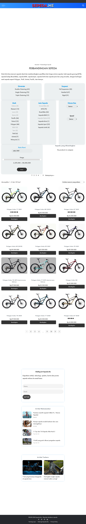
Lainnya (35, 426)
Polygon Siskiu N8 (71, 280)
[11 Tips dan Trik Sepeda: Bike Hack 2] (27, 432)
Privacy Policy (54, 521)
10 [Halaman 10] (51, 331)
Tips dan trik (36, 433)
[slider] (3, 159)
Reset (21, 169)
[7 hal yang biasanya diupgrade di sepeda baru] (32, 467)
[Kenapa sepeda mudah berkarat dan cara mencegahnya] (27, 423)
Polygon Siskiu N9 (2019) (14, 246)
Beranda (37, 64)
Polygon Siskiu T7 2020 (43, 315)
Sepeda (35, 417)
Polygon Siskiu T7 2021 (14, 209)
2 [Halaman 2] (30, 331)
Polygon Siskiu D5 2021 (42, 246)
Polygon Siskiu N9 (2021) (43, 209)
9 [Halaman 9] (47, 331)
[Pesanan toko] (73, 182)
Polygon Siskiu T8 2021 (71, 246)
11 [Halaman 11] (55, 331)
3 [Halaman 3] (34, 331)
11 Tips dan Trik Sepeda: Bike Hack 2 (44, 431)
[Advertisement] (43, 21)
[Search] (83, 5)
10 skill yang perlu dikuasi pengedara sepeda (46, 440)
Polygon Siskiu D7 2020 (71, 315)
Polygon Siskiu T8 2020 (14, 315)
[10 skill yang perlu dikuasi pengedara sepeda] (27, 441)
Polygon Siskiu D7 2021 (71, 209)
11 (43, 175)
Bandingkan (14, 219)
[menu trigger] (4, 5)
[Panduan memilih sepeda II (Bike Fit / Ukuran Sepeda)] (27, 414)
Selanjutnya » (49, 175)
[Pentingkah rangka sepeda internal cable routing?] (53, 467)
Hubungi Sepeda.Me (43, 521)
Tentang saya (32, 521)
